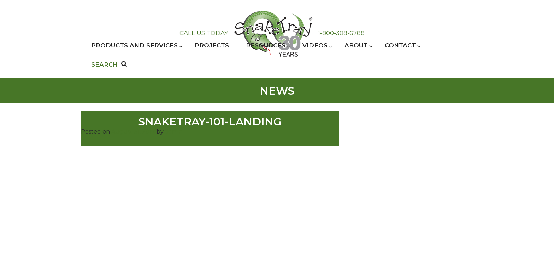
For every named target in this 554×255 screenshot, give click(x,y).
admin (174, 131)
